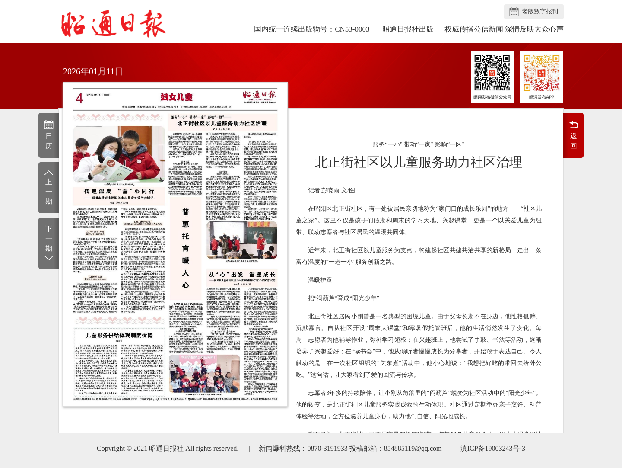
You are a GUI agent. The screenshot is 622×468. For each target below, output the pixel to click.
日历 (48, 134)
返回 (573, 134)
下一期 (48, 244)
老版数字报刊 (540, 11)
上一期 (48, 187)
